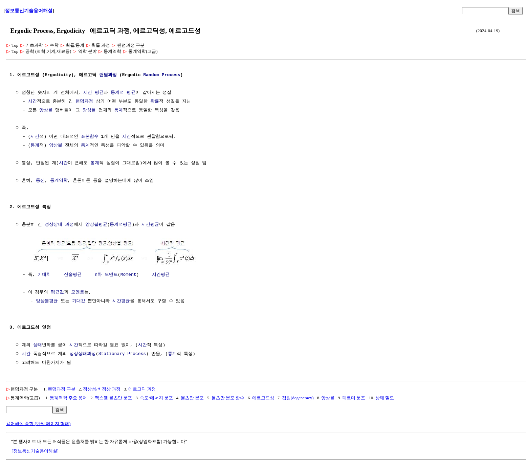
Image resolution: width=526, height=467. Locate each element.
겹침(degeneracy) (298, 397)
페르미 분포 (353, 397)
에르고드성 (263, 397)
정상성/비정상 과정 (101, 388)
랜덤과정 (108, 75)
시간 (32, 101)
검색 (515, 10)
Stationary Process (122, 353)
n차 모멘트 (106, 274)
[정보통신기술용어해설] (35, 450)
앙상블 (45, 110)
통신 (40, 181)
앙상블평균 (96, 225)
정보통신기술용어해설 (28, 10)
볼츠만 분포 (192, 397)
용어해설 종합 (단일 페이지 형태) (38, 422)
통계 (118, 110)
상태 (37, 344)
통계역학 (59, 181)
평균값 (57, 292)
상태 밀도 (384, 397)
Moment (128, 274)
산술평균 (73, 274)
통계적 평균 (123, 93)
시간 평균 (93, 93)
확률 (154, 101)
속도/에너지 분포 (156, 397)
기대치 (44, 274)
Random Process (161, 75)
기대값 (78, 300)
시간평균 (150, 225)
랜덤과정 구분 (61, 388)
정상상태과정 (82, 353)
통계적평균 (121, 225)
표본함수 (89, 137)
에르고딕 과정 (142, 388)
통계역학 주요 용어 (68, 397)
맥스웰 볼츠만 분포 (113, 397)
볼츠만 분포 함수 (228, 397)
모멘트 (77, 292)
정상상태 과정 (59, 225)
